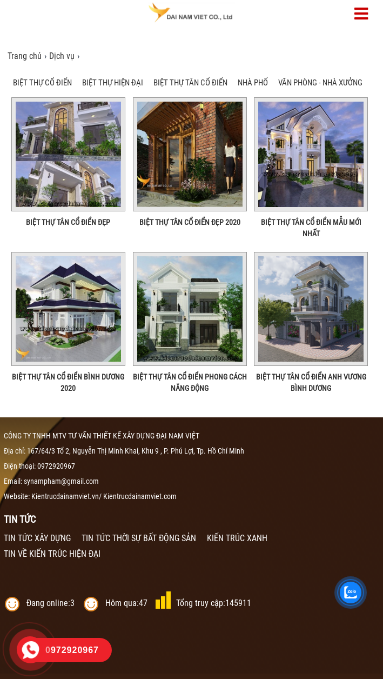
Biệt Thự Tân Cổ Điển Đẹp (68, 222)
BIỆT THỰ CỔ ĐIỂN (42, 83)
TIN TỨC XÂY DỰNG (37, 538)
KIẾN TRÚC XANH (237, 538)
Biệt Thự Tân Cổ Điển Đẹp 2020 (189, 222)
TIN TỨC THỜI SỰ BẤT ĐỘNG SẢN (139, 538)
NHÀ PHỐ (253, 83)
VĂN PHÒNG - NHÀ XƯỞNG (320, 83)
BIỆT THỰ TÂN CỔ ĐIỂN (190, 83)
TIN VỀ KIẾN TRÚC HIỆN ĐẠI (52, 554)
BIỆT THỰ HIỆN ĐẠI (112, 83)
